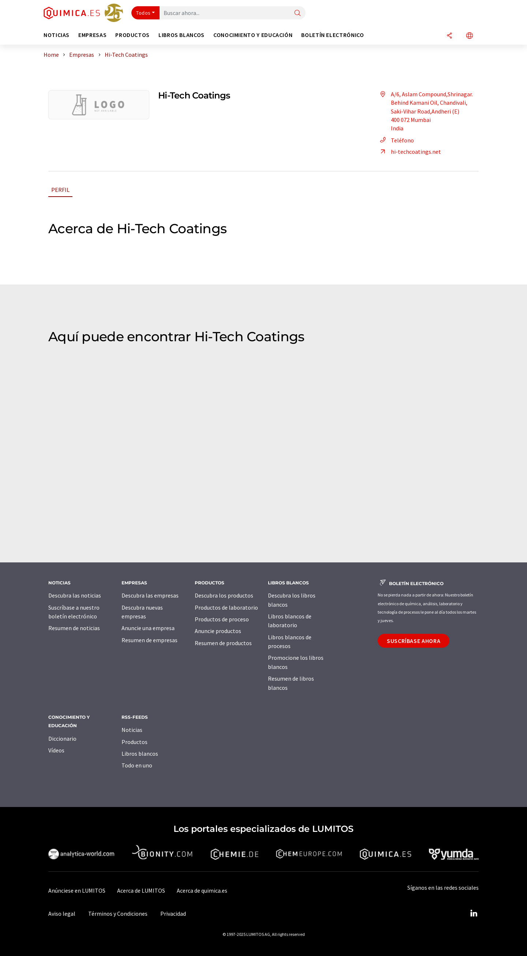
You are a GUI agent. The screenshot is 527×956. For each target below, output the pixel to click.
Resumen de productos (223, 643)
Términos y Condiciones (117, 913)
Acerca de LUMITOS (141, 890)
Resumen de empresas (149, 640)
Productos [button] (132, 34)
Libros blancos (140, 753)
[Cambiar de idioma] (469, 36)
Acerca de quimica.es (202, 890)
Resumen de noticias (74, 628)
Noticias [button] (57, 34)
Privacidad (173, 913)
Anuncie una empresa (148, 628)
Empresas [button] (92, 34)
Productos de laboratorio (226, 607)
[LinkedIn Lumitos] (473, 913)
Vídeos (56, 750)
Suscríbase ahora (413, 640)
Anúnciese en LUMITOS (76, 890)
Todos (143, 13)
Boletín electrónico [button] (332, 34)
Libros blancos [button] (181, 34)
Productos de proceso (222, 619)
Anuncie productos (218, 631)
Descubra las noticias (74, 595)
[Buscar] (297, 13)
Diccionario (62, 738)
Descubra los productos (224, 595)
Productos (134, 741)
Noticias (132, 729)
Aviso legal (61, 913)
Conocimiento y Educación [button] (252, 34)
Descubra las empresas (150, 595)
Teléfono (396, 140)
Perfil (60, 189)
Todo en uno (137, 765)
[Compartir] (449, 36)
